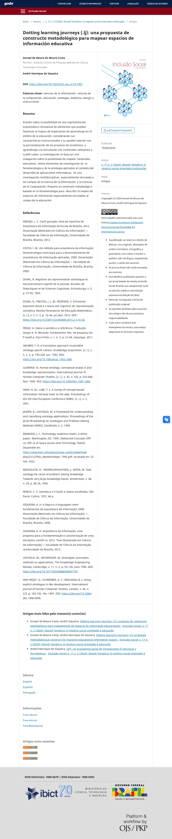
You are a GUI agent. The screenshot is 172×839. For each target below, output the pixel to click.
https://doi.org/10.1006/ (77, 593)
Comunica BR (64, 4)
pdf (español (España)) (119, 130)
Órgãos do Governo (157, 4)
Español (28, 687)
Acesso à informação (90, 4)
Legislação (133, 4)
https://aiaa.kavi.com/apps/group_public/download (55, 452)
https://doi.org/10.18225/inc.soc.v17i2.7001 (56, 84)
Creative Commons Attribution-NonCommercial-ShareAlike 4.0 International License (122, 227)
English (27, 681)
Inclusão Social (37, 11)
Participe (114, 4)
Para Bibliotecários (33, 725)
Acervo (37, 21)
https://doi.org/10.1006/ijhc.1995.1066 (66, 381)
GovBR (8, 4)
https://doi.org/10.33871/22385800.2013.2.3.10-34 (54, 320)
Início (26, 21)
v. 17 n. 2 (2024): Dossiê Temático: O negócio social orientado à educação (85, 21)
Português (29, 692)
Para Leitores (30, 714)
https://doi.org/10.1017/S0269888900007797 (50, 571)
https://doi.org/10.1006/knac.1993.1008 (47, 359)
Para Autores (30, 720)
